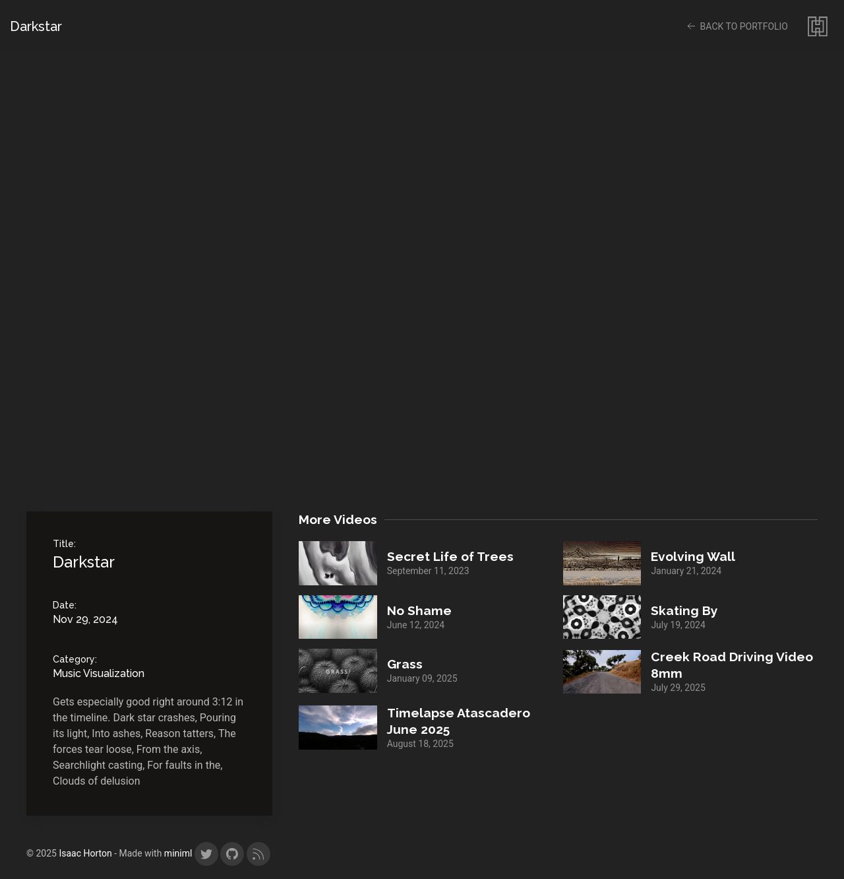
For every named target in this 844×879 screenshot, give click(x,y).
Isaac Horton (86, 853)
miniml (178, 853)
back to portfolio (736, 26)
